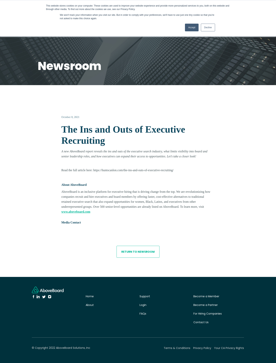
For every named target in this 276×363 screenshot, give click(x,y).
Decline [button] (208, 27)
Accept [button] (191, 27)
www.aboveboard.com (75, 211)
